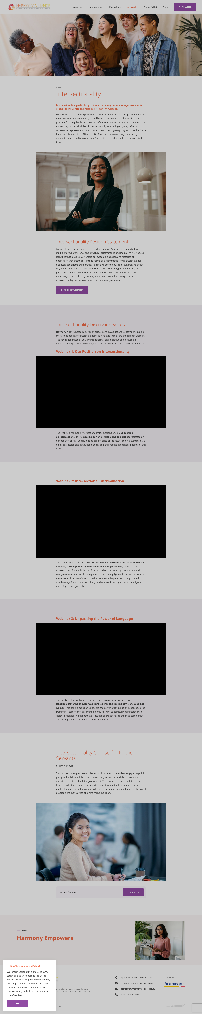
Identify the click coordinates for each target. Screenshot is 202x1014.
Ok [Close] (17, 1003)
